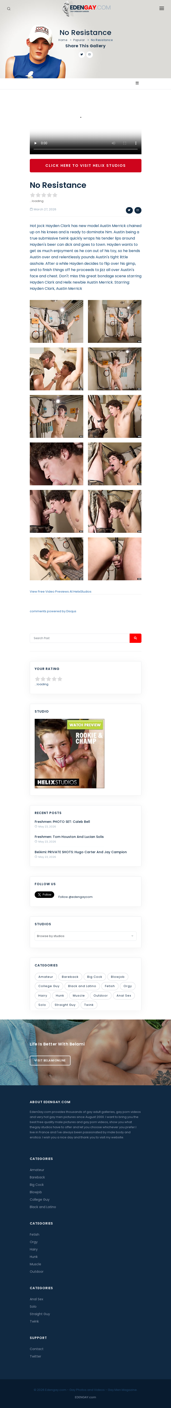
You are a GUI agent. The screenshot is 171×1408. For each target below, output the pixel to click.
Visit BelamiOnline (50, 1060)
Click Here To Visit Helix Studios (85, 165)
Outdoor (101, 995)
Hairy (42, 995)
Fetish (110, 986)
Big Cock (94, 977)
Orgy (128, 986)
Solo (42, 1005)
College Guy (49, 986)
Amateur (45, 977)
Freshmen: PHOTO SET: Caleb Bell (62, 821)
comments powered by (53, 611)
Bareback (70, 977)
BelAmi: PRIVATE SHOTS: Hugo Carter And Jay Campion (81, 852)
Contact (37, 1349)
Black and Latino (82, 986)
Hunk (60, 995)
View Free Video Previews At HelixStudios (60, 591)
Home (62, 40)
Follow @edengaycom (75, 897)
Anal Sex (124, 995)
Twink (89, 1005)
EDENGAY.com (85, 1397)
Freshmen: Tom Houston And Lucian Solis (69, 836)
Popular (79, 40)
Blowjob (118, 977)
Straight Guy (65, 1005)
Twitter (35, 1356)
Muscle (79, 995)
